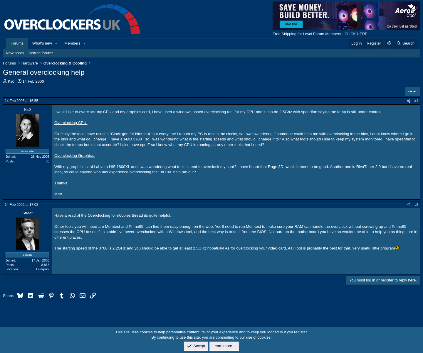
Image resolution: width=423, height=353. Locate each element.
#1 (416, 101)
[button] (56, 43)
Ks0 (11, 81)
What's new (42, 43)
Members (72, 43)
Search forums (40, 53)
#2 (416, 205)
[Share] (408, 101)
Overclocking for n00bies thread (115, 215)
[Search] (405, 43)
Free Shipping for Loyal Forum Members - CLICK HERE (320, 34)
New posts (15, 53)
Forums (17, 43)
